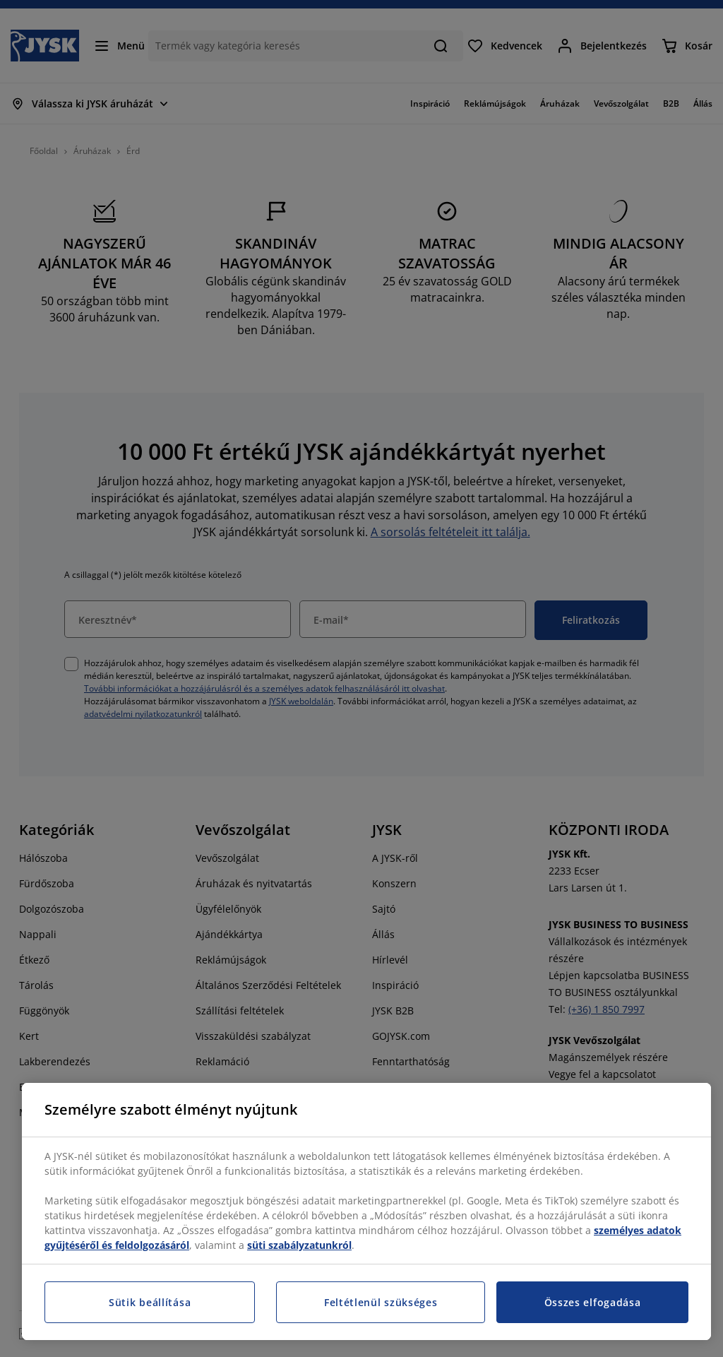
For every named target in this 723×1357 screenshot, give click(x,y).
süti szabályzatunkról (299, 1245)
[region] (366, 1211)
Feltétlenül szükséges (381, 1302)
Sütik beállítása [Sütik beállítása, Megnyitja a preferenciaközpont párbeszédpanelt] (150, 1302)
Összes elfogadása (592, 1302)
